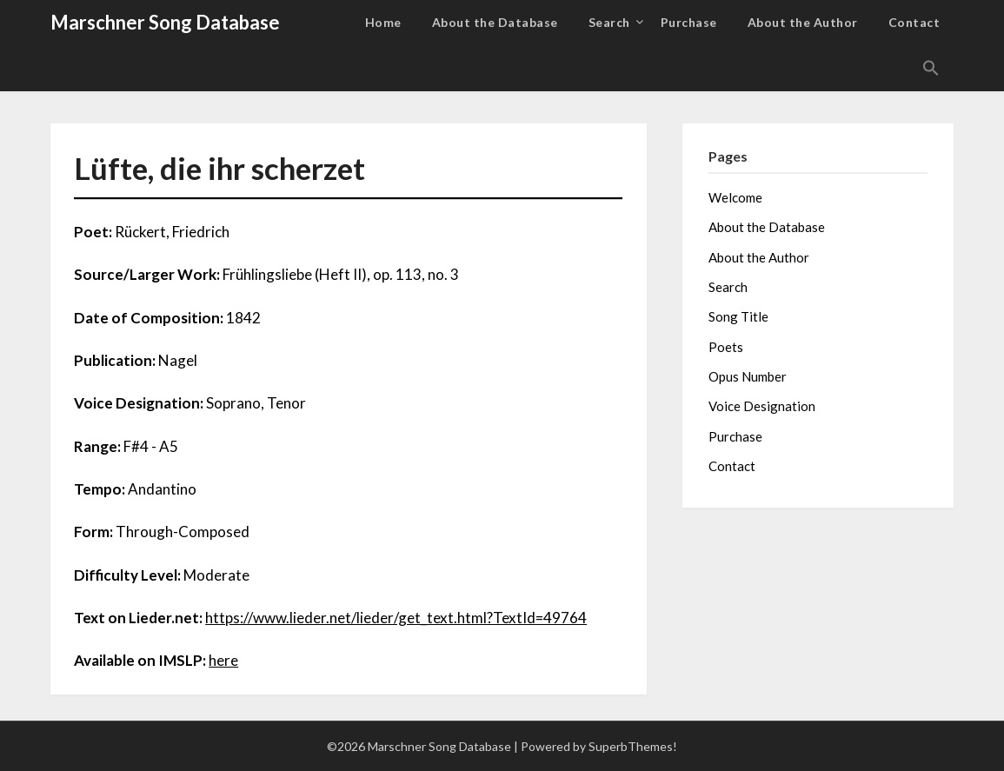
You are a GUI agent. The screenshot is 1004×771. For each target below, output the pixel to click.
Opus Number (747, 376)
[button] (931, 68)
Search (609, 22)
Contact (914, 22)
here (223, 660)
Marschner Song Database (165, 22)
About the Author (803, 22)
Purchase (689, 22)
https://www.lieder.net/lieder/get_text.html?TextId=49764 (396, 617)
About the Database (495, 22)
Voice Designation (761, 406)
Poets (725, 347)
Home (383, 22)
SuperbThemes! (632, 746)
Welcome (735, 197)
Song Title (738, 316)
